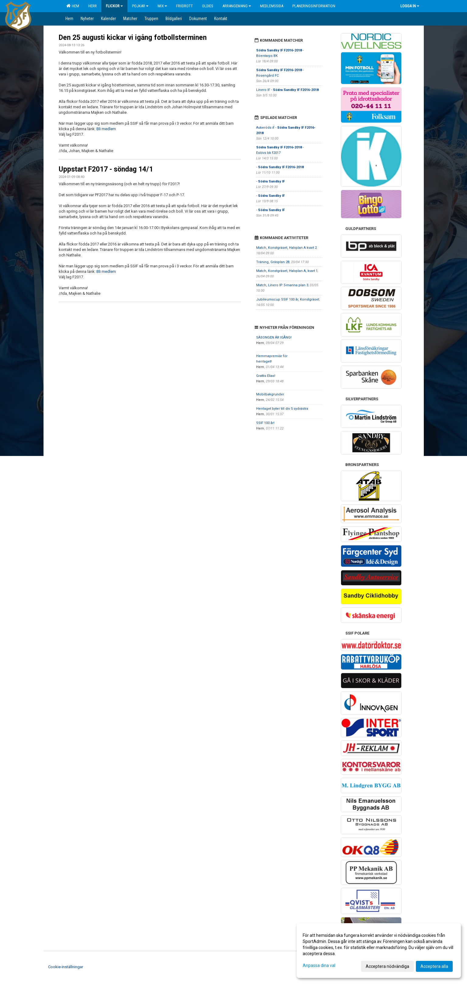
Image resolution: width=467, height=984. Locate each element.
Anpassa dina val (319, 965)
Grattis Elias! (265, 376)
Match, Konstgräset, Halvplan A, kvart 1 (287, 271)
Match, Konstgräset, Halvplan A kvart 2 (286, 248)
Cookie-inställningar (65, 967)
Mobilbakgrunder (270, 394)
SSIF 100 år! (265, 423)
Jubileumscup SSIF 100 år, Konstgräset (287, 299)
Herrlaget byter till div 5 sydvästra (282, 409)
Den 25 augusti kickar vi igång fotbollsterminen (133, 37)
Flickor (114, 6)
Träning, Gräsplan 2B (273, 262)
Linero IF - (287, 90)
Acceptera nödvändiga (387, 966)
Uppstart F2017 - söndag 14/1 (106, 169)
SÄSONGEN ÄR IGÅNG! (273, 337)
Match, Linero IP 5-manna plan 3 (282, 285)
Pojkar (140, 6)
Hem (72, 5)
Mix (162, 6)
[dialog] (379, 950)
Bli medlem (106, 129)
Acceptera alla (434, 966)
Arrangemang (236, 6)
